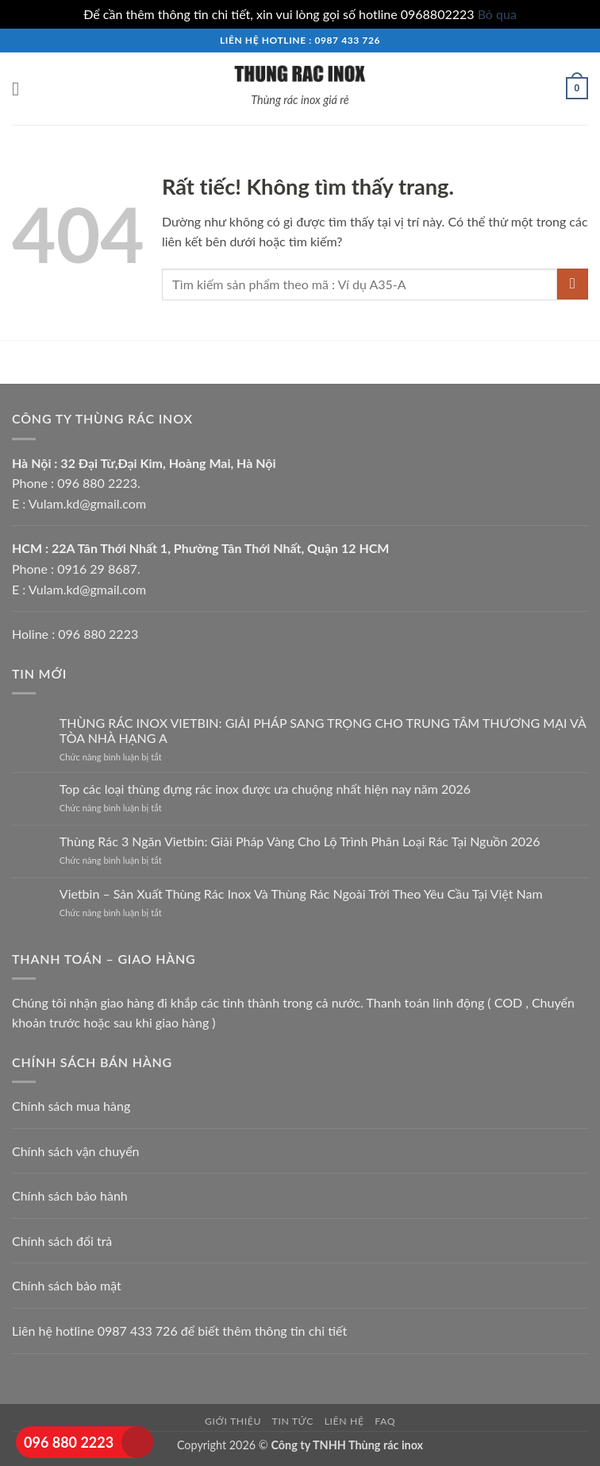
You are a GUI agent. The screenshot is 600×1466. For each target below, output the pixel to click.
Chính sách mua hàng (71, 1105)
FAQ (385, 1421)
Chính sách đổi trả (62, 1240)
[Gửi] (572, 284)
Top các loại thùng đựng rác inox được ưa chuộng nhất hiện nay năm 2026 (265, 788)
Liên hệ (344, 1421)
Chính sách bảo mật (66, 1285)
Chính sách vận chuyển (76, 1150)
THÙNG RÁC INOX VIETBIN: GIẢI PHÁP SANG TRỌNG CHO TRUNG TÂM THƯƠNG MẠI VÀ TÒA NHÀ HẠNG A (323, 730)
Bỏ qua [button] (497, 13)
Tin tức (293, 1421)
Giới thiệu (233, 1421)
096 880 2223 (68, 1442)
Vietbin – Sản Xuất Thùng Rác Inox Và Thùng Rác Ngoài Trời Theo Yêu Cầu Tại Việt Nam (301, 893)
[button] (21, 88)
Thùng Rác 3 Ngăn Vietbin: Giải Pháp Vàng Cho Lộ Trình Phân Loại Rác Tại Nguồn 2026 (300, 841)
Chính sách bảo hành (70, 1195)
